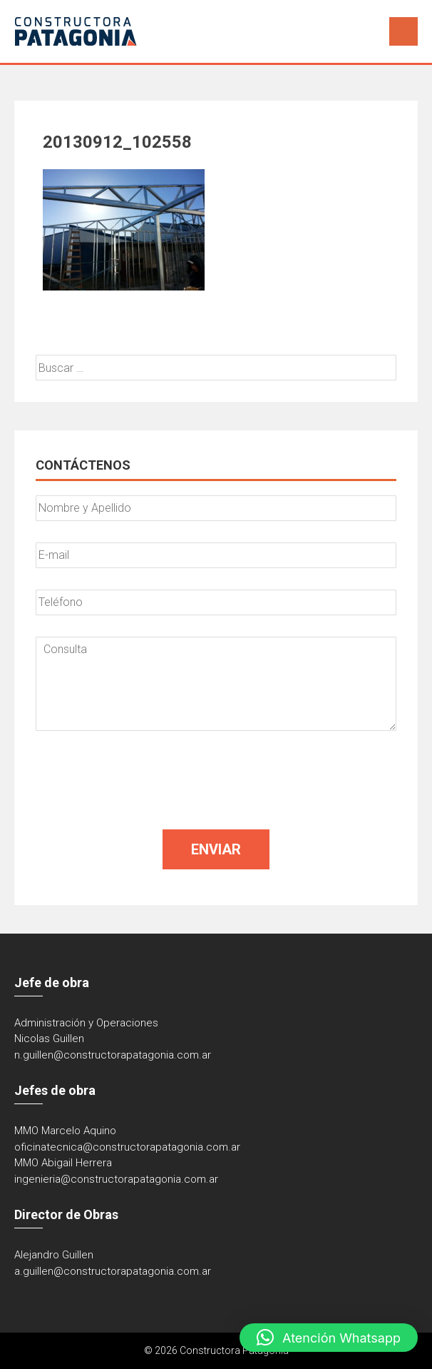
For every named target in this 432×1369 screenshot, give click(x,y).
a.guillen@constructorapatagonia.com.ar (112, 1271)
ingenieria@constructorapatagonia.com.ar (116, 1179)
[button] (329, 1337)
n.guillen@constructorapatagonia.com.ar (112, 1055)
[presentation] (144, 780)
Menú (403, 31)
